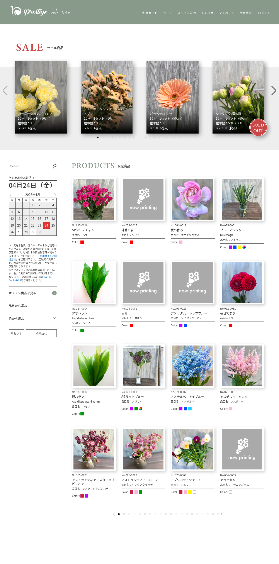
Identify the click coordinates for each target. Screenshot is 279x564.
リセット (16, 333)
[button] (274, 90)
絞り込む (41, 333)
